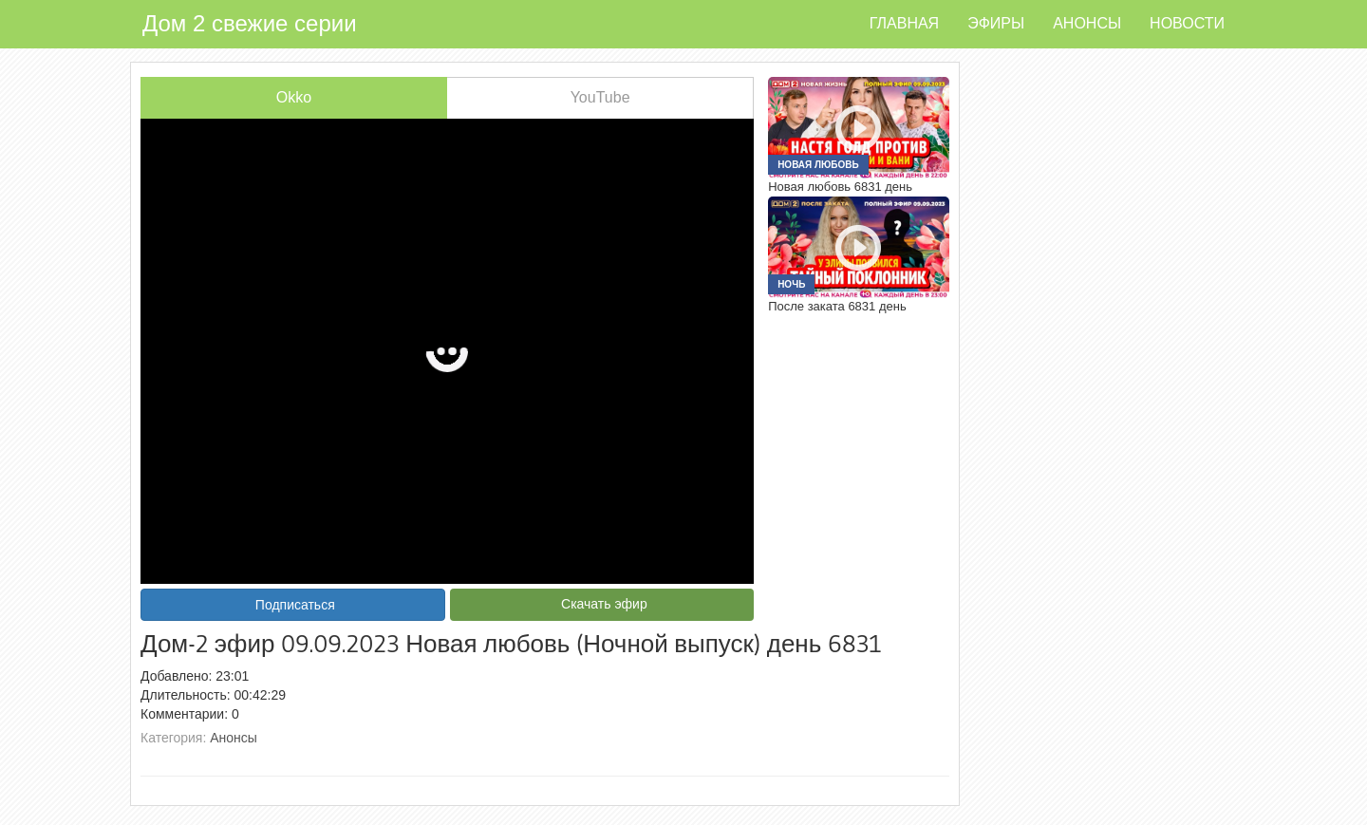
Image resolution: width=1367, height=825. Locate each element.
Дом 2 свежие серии (249, 23)
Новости (1187, 23)
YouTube (600, 97)
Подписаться (295, 604)
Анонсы (1087, 23)
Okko (293, 97)
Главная (904, 23)
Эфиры (995, 23)
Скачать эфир (604, 603)
